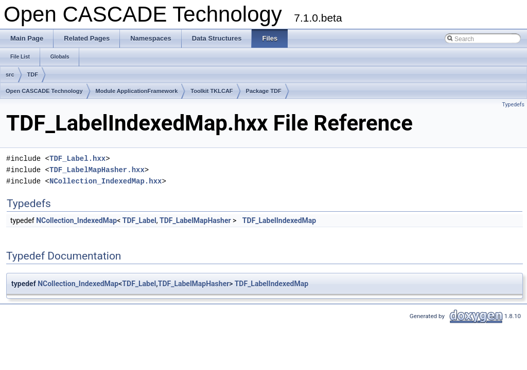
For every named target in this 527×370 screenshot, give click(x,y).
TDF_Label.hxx (77, 158)
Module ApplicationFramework (137, 91)
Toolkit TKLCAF (211, 91)
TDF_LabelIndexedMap (279, 220)
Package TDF (264, 91)
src (10, 74)
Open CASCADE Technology (44, 91)
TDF (32, 74)
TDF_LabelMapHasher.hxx (97, 170)
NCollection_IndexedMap (76, 220)
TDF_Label (139, 220)
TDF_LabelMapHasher (195, 220)
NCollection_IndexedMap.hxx (105, 181)
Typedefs (513, 104)
